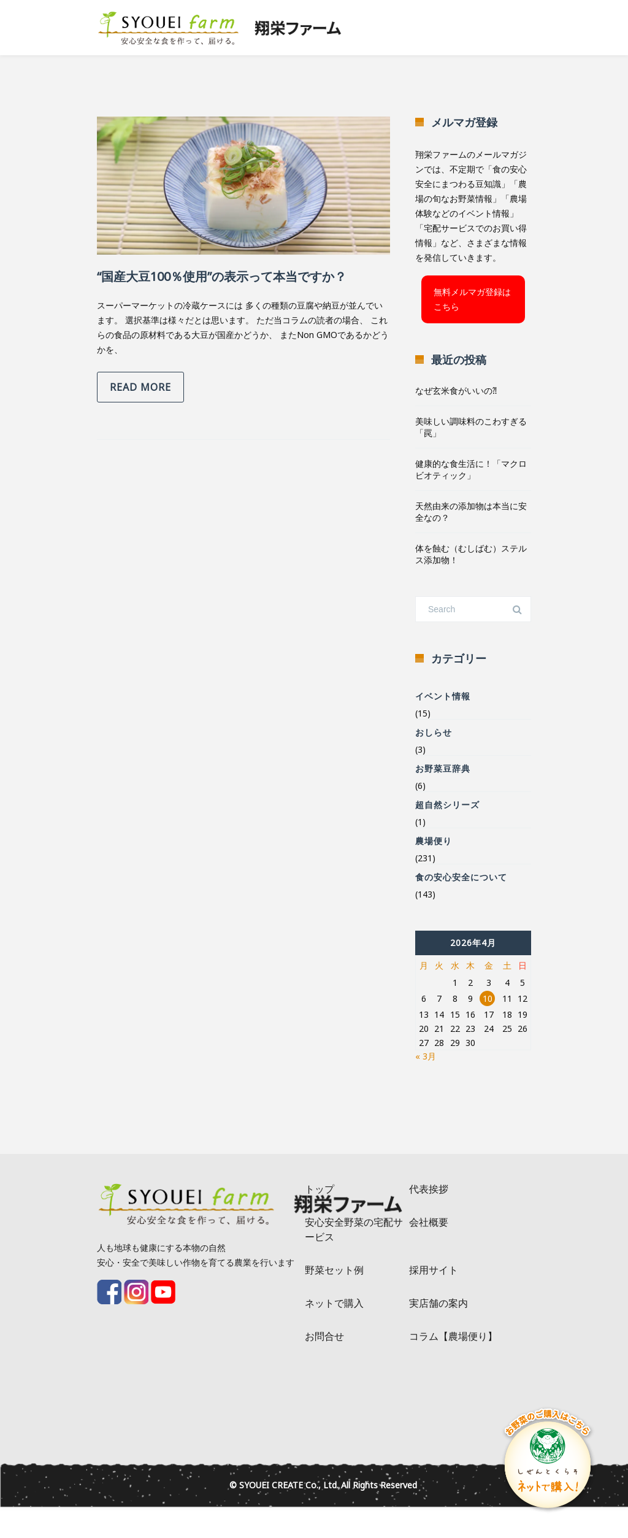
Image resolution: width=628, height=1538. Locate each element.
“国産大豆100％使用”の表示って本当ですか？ (222, 276)
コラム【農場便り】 (453, 1336)
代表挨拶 (428, 1189)
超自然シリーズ (447, 804)
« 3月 (425, 1056)
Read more (140, 387)
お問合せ (324, 1336)
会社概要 (428, 1222)
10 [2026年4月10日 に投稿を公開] (487, 998)
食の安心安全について (461, 877)
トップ (319, 1189)
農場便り (433, 841)
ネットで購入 (334, 1303)
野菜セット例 (334, 1270)
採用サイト (433, 1270)
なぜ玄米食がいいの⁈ (456, 390)
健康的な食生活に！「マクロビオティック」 (471, 469)
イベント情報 (442, 696)
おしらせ (433, 732)
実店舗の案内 (438, 1303)
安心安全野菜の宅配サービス (354, 1229)
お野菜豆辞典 (442, 768)
